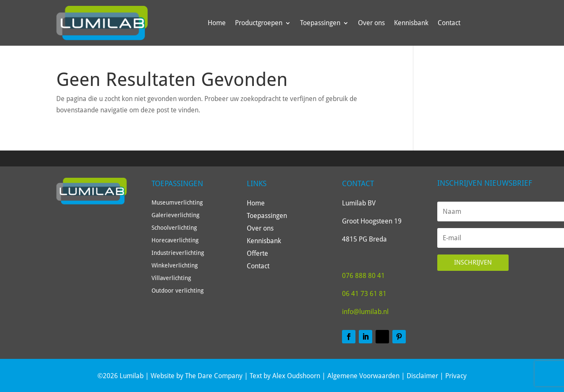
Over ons (371, 23)
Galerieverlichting (175, 215)
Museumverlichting (177, 203)
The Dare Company (214, 376)
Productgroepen (258, 23)
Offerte (257, 254)
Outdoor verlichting (177, 291)
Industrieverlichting (177, 253)
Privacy (456, 376)
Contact (449, 23)
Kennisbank (411, 23)
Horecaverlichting (174, 240)
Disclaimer (422, 376)
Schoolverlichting (174, 228)
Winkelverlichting (174, 265)
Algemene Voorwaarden (363, 376)
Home (217, 23)
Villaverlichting (171, 278)
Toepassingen (320, 23)
